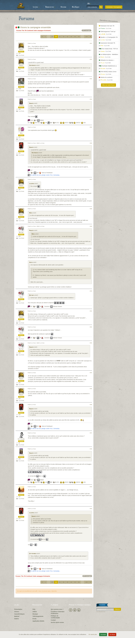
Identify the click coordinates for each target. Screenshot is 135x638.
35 (75, 36)
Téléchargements (38, 616)
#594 (91, 372)
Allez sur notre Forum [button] (108, 85)
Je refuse (112, 634)
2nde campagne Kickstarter (42, 30)
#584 (91, 99)
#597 (91, 432)
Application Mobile (38, 621)
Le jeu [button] (36, 7)
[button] (89, 3)
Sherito (21, 493)
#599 (91, 486)
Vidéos (35, 611)
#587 (91, 179)
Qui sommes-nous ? (57, 609)
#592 (91, 327)
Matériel (16, 616)
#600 (91, 508)
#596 (91, 404)
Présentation (18, 609)
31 (60, 36)
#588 (91, 208)
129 (86, 36)
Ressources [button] (50, 7)
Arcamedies (32, 65)
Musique (35, 614)
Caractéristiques (19, 614)
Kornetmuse (21, 85)
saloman (21, 105)
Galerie (16, 618)
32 (63, 36)
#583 (91, 78)
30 (56, 36)
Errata (34, 618)
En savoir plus (93, 634)
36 (79, 36)
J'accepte (103, 634)
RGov (21, 149)
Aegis (30, 262)
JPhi (21, 133)
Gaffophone (21, 439)
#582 (91, 59)
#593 (91, 342)
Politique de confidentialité (55, 616)
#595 (91, 388)
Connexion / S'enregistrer (113, 7)
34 (71, 36)
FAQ (34, 609)
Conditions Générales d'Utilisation (57, 612)
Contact (53, 620)
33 (67, 36)
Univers (16, 611)
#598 (91, 448)
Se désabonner (100, 611)
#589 (91, 226)
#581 (91, 43)
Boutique (75, 7)
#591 (91, 311)
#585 (91, 127)
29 (52, 36)
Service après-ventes (57, 622)
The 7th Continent (27, 30)
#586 (91, 143)
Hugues (21, 49)
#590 (91, 291)
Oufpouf (21, 232)
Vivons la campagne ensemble (33, 27)
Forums (63, 7)
